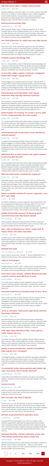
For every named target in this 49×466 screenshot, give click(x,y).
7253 (37, 454)
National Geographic (6, 219)
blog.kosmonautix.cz (6, 26)
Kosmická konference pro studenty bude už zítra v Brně (23, 291)
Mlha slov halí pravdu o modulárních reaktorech (21, 174)
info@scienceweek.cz (24, 463)
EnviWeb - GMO (5, 9)
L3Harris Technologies (10, 260)
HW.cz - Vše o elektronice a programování (12, 252)
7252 (30, 454)
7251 (23, 454)
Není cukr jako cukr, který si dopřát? (16, 397)
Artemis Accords (8, 384)
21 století (3, 199)
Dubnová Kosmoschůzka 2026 (13, 23)
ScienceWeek (8, 1)
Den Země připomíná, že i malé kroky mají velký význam (24, 40)
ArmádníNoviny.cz (6, 418)
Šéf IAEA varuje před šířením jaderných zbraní (20, 415)
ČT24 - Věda (4, 234)
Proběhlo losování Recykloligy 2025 (15, 58)
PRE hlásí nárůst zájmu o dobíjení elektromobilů (20, 6)
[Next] (43, 453)
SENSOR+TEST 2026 (9, 249)
